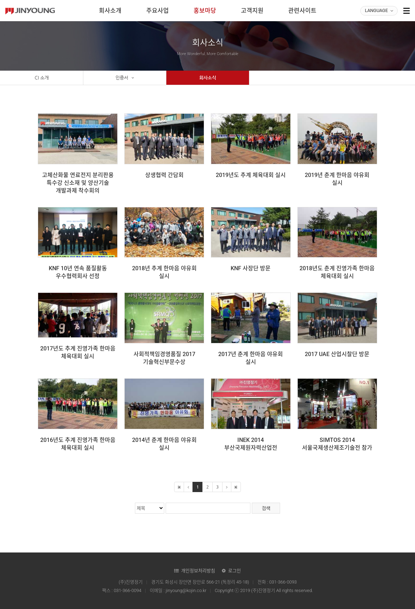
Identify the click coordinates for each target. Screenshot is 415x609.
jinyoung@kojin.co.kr (186, 590)
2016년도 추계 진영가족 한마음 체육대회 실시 (77, 444)
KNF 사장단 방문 (251, 268)
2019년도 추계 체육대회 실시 (251, 175)
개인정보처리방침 (198, 570)
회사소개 (110, 10)
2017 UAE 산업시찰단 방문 (337, 354)
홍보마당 (205, 10)
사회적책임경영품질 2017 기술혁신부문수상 (164, 358)
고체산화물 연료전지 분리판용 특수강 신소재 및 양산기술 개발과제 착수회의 (78, 183)
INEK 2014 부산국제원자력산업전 (250, 444)
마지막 (236, 487)
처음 (179, 487)
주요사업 (157, 10)
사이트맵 (406, 10)
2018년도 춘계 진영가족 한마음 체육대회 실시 (337, 272)
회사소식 (207, 77)
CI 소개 (42, 77)
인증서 (124, 78)
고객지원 (252, 10)
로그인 (234, 570)
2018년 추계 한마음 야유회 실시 (164, 272)
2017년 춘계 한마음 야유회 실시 (250, 358)
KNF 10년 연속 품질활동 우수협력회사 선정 (78, 272)
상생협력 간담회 (164, 175)
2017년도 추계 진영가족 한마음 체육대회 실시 (77, 352)
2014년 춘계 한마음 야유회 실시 (164, 444)
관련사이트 (302, 10)
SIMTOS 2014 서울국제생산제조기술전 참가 (337, 444)
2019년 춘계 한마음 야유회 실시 (337, 179)
